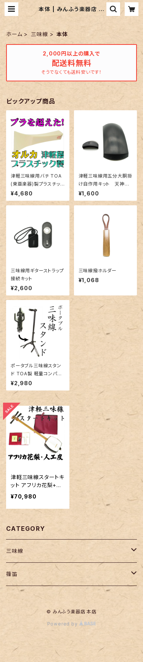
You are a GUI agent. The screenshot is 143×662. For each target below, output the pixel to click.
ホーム (14, 34)
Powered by (71, 624)
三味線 (39, 34)
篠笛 (12, 574)
